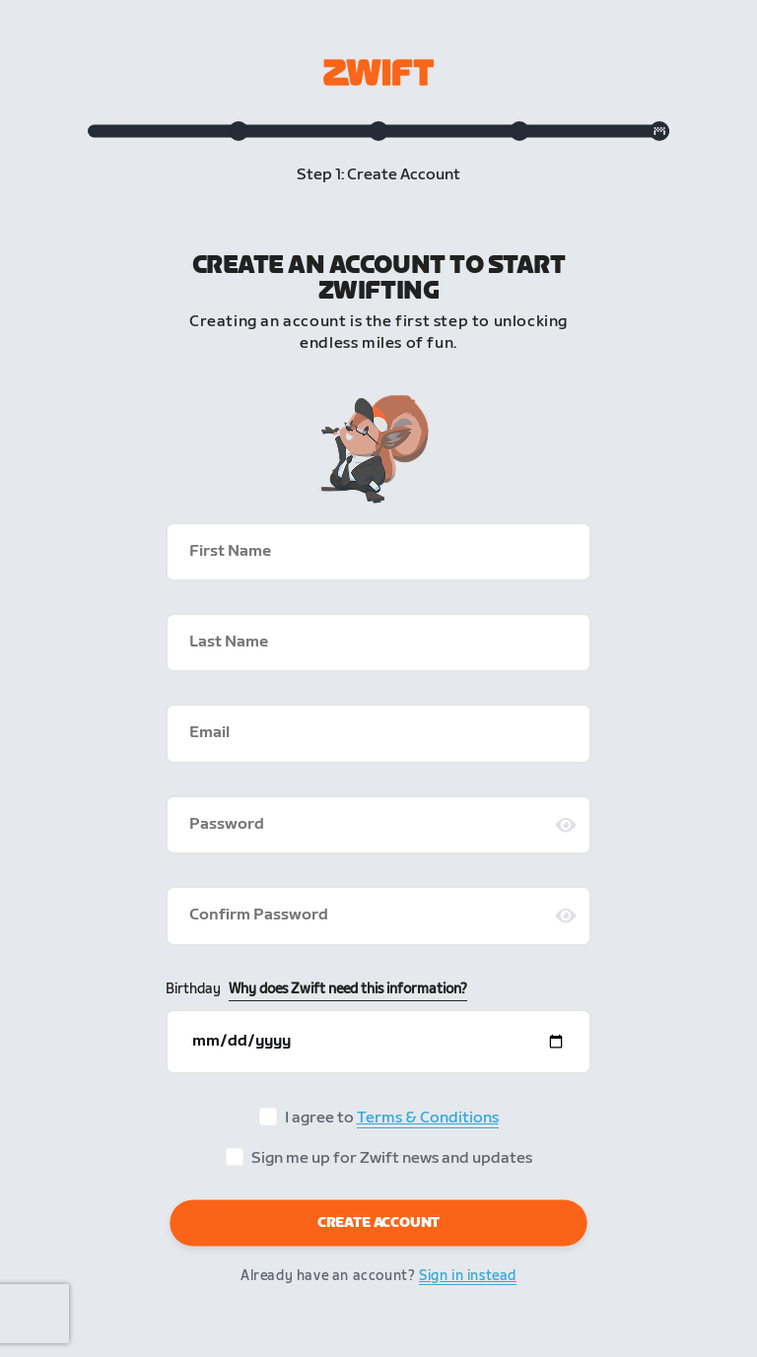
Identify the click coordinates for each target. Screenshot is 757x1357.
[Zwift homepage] (378, 72)
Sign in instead (467, 1275)
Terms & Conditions (428, 1118)
